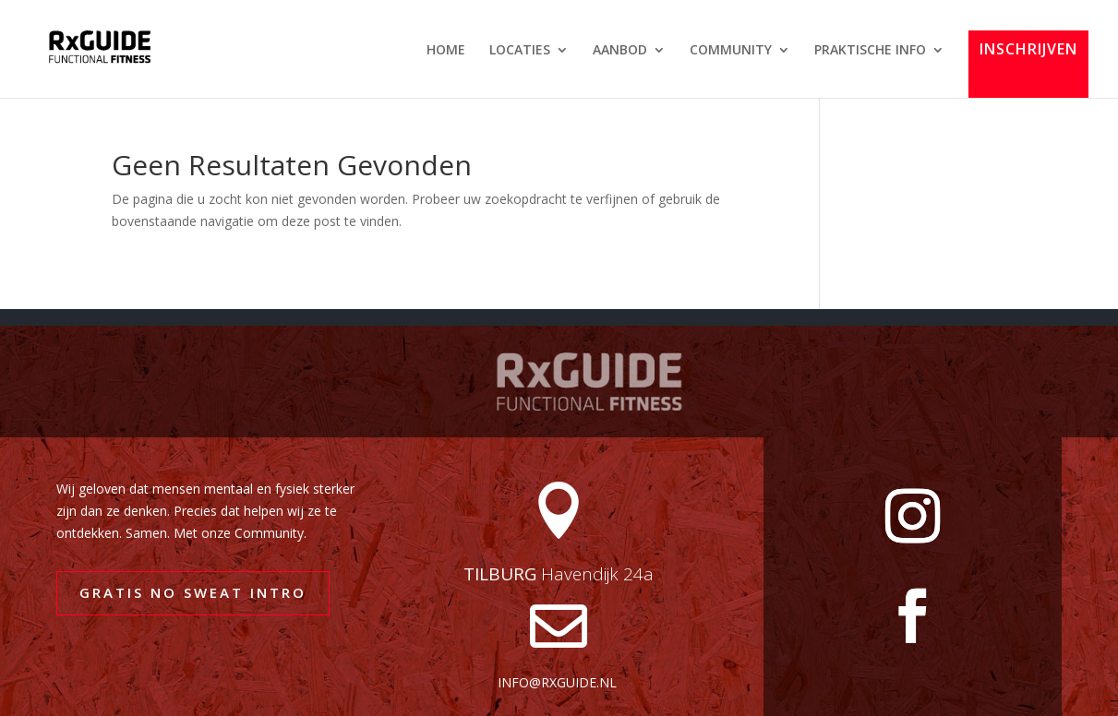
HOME (446, 50)
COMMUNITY (731, 50)
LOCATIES (519, 50)
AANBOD (620, 50)
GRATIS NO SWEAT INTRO (193, 592)
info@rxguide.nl (557, 682)
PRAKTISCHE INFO (870, 50)
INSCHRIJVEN (1028, 50)
